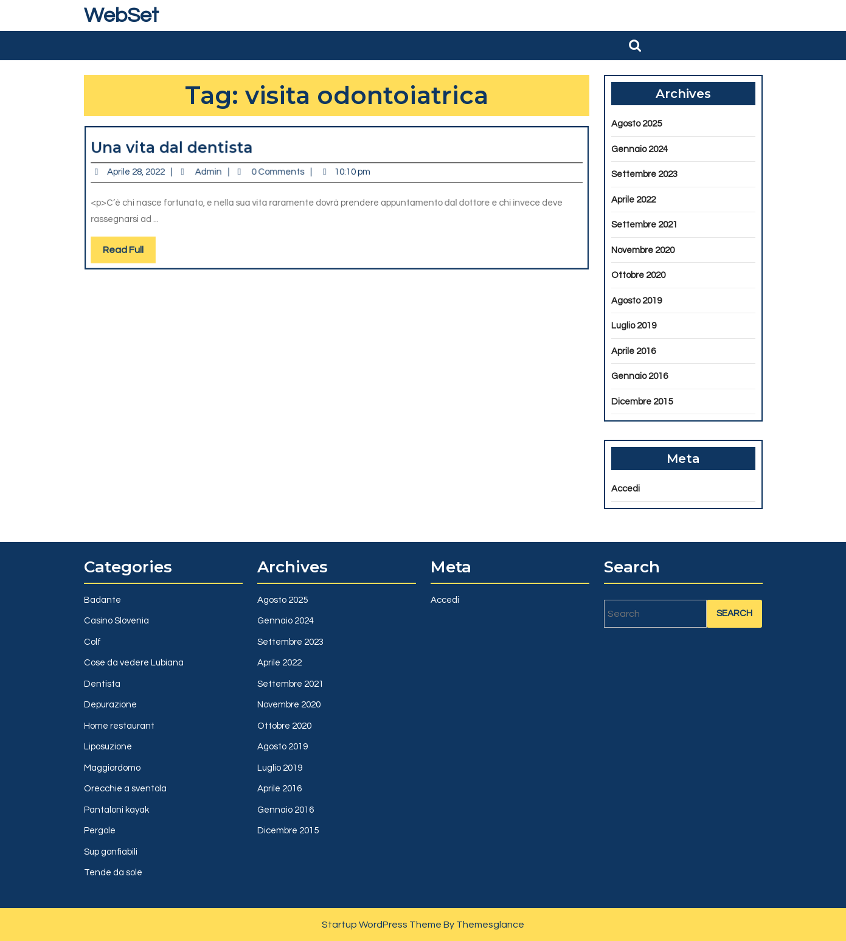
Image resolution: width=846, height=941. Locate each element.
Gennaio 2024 (639, 149)
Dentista (102, 684)
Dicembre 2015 (642, 401)
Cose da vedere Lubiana (134, 662)
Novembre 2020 (642, 250)
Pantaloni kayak (116, 809)
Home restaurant (119, 726)
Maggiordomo (112, 768)
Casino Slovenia (116, 620)
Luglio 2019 (633, 325)
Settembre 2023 (644, 174)
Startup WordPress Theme (382, 924)
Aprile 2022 (633, 199)
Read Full (142, 249)
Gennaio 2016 (639, 376)
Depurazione (110, 704)
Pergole (100, 830)
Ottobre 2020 (638, 275)
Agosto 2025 (636, 123)
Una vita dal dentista (181, 150)
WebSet (121, 15)
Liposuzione (108, 746)
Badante (102, 600)
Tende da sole (113, 872)
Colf (92, 642)
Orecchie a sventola (125, 788)
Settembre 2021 (644, 224)
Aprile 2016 (633, 351)
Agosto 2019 (636, 300)
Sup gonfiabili (110, 851)
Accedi (625, 488)
